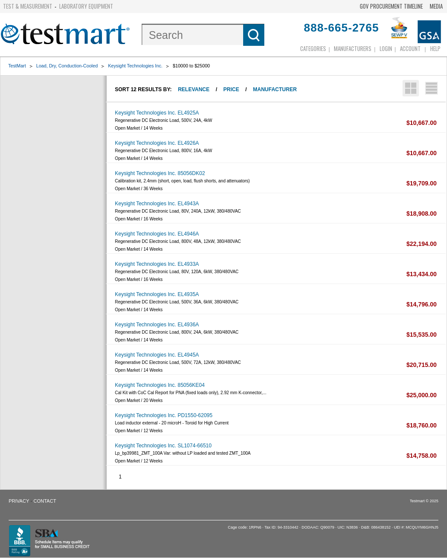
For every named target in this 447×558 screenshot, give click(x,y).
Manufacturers (352, 48)
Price (231, 89)
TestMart (17, 65)
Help (435, 48)
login (386, 48)
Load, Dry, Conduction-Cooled (67, 65)
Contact (45, 501)
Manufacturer (275, 89)
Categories (313, 48)
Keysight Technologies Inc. (135, 65)
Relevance (193, 89)
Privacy (19, 501)
